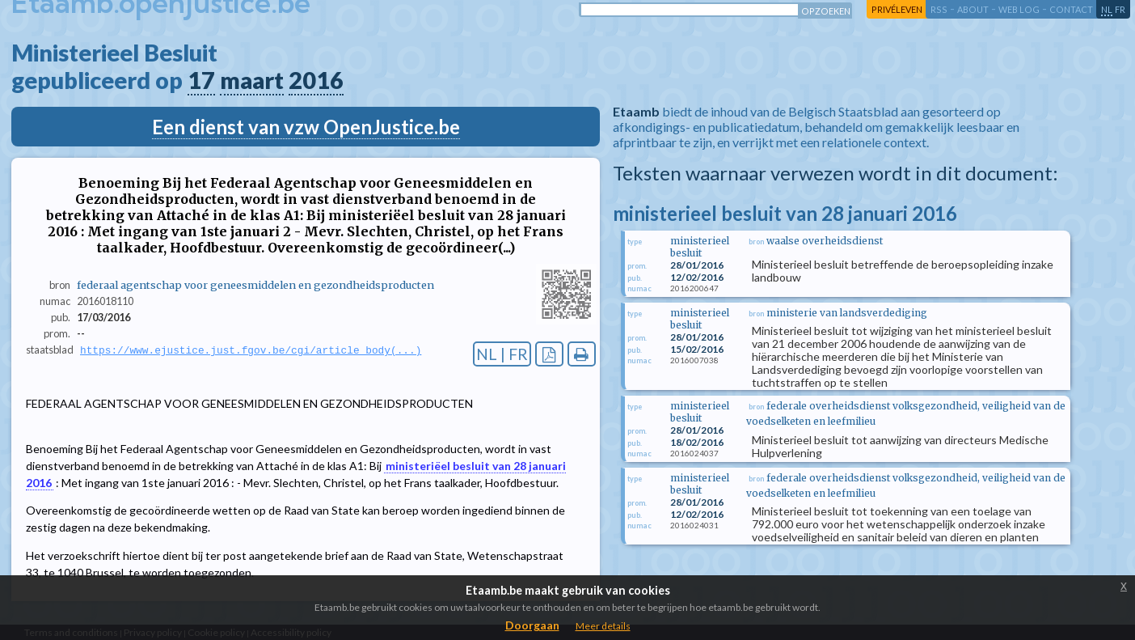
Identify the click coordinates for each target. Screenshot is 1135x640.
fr (1120, 9)
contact (1071, 9)
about (973, 9)
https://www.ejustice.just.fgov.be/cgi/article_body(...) (250, 350)
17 (201, 80)
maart (252, 80)
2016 (316, 80)
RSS (938, 9)
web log (1019, 9)
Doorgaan (532, 625)
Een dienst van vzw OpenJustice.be (306, 126)
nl (1106, 9)
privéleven (896, 9)
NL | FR (502, 354)
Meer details (603, 626)
